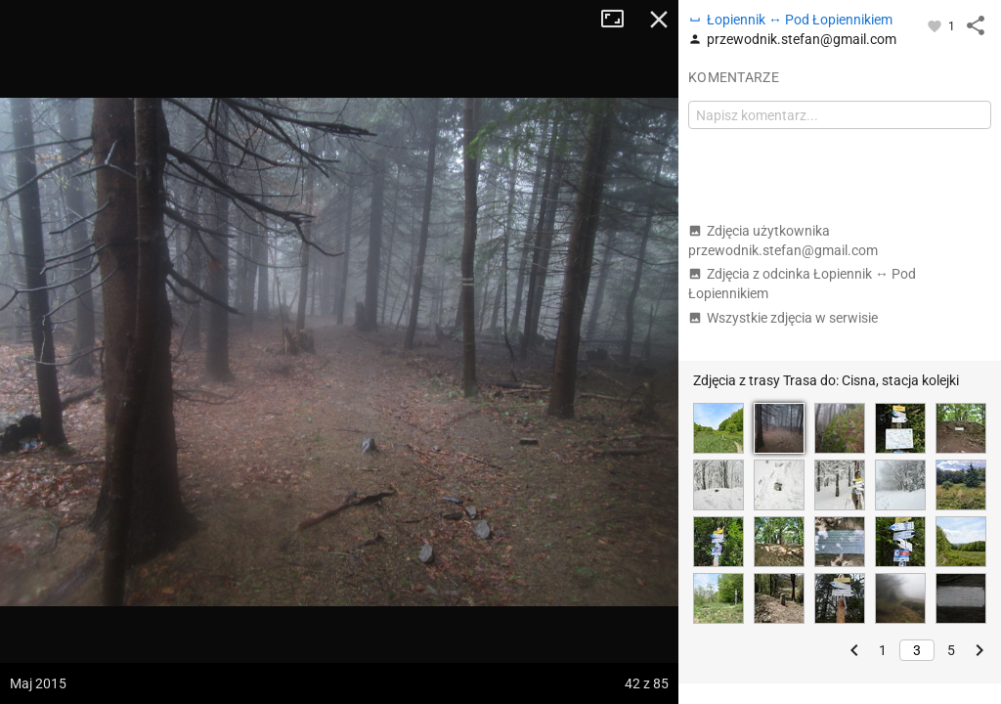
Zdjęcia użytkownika (783, 240)
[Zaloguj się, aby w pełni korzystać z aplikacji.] (936, 25)
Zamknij (658, 19)
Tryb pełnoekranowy (619, 19)
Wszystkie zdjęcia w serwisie (783, 318)
